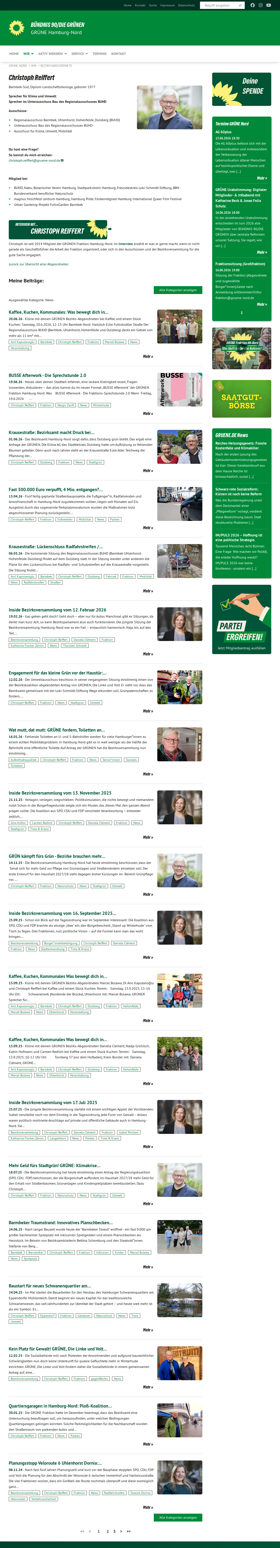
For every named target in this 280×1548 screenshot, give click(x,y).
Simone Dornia (140, 1493)
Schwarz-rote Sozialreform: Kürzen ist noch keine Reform (240, 502)
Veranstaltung (20, 348)
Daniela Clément (85, 640)
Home (127, 5)
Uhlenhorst (56, 1012)
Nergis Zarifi (66, 405)
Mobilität (85, 519)
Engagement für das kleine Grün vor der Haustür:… (65, 672)
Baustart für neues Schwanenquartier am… (56, 1285)
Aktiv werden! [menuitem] (50, 53)
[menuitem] (127, 5)
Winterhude (101, 405)
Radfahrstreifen (34, 582)
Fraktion (93, 342)
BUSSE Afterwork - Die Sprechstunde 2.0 (53, 375)
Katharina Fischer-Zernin (27, 646)
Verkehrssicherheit (44, 1499)
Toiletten (17, 766)
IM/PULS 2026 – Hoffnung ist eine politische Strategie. (240, 548)
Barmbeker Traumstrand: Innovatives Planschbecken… (68, 1222)
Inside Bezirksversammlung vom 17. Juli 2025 (59, 1102)
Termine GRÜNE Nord (235, 123)
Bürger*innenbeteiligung (60, 943)
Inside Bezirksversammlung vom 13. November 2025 (67, 792)
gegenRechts (99, 1379)
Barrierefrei (35, 1252)
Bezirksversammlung (24, 640)
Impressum (167, 5)
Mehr (146, 356)
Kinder (119, 1252)
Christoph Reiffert (70, 342)
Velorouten (18, 1499)
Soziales (131, 760)
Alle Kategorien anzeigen (178, 290)
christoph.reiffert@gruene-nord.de (34, 160)
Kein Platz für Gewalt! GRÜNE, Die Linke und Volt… (65, 1348)
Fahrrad (111, 576)
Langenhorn (58, 1138)
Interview (126, 244)
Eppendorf (47, 1316)
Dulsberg (46, 462)
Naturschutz (66, 886)
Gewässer (84, 1316)
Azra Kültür (18, 823)
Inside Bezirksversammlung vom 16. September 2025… (70, 913)
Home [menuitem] (14, 53)
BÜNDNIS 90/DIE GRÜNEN (62, 24)
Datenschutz (186, 5)
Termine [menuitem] (100, 53)
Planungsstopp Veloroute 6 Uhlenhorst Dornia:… (62, 1462)
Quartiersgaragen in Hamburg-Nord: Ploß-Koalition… (68, 1405)
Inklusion (102, 1252)
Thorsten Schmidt (75, 646)
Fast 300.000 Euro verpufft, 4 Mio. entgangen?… (63, 489)
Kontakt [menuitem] (118, 53)
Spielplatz (30, 1259)
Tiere (134, 1316)
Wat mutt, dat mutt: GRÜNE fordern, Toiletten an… (64, 729)
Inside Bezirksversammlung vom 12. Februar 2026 (64, 609)
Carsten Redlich (42, 823)
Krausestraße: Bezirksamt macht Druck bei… (58, 432)
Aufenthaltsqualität (24, 760)
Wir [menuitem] (26, 53)
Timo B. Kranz (39, 829)
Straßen (55, 582)
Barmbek (46, 342)
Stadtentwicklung (53, 949)
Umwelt (95, 703)
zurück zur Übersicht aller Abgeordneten (38, 264)
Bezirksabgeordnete (56, 66)
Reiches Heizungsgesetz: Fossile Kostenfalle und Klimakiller (236, 453)
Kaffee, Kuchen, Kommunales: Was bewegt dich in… (65, 311)
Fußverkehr (65, 519)
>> (129, 1531)
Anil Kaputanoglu (22, 342)
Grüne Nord (18, 66)
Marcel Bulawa (114, 342)
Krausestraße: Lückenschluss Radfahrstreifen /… (62, 546)
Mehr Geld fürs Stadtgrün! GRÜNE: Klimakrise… (61, 1165)
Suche (153, 5)
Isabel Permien (128, 1132)
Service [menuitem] (78, 53)
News (133, 342)
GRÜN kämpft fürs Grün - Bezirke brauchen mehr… (64, 856)
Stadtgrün (95, 462)
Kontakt (140, 5)
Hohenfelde (130, 1006)
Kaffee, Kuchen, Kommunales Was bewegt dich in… (65, 976)
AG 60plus (224, 131)
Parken (114, 519)
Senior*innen (111, 760)
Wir (34, 66)
